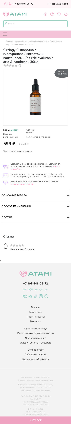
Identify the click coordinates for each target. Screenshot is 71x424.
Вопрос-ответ (36, 350)
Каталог (25, 41)
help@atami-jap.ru (35, 289)
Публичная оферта (35, 354)
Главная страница (13, 41)
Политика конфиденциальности (35, 333)
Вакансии (35, 321)
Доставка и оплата (35, 338)
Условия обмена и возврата (35, 342)
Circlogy (14, 129)
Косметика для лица (39, 41)
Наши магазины (36, 316)
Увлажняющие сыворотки (22, 44)
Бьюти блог (35, 312)
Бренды (35, 307)
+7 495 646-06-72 (21, 4)
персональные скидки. (22, 184)
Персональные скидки (35, 328)
